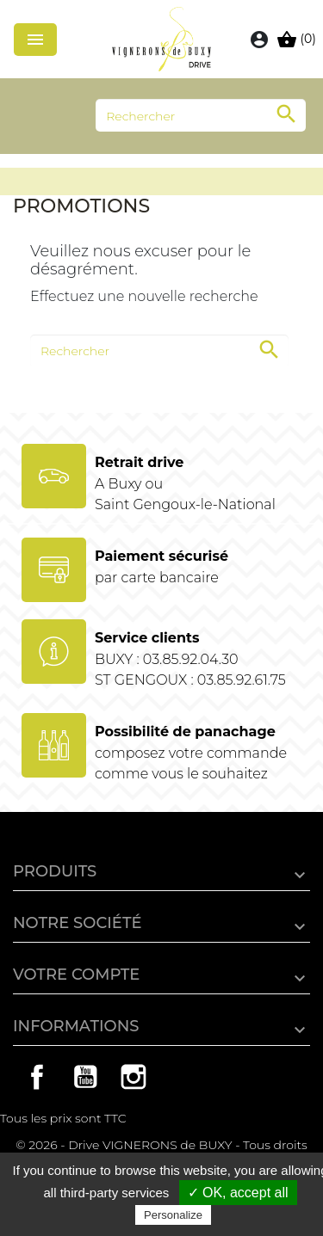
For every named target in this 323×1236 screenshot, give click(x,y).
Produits (54, 871)
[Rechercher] (201, 115)
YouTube (85, 1077)
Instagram (133, 1077)
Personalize (173, 1214)
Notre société (77, 922)
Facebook (37, 1077)
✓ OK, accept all (238, 1192)
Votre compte (76, 974)
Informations (76, 1026)
